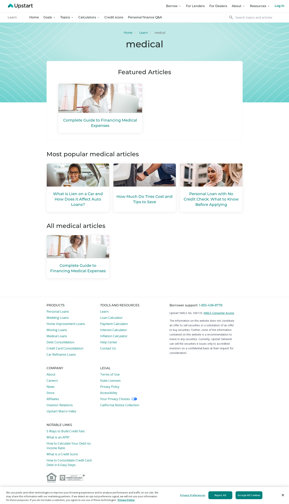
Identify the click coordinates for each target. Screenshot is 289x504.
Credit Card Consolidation (65, 348)
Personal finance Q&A (145, 17)
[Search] (257, 17)
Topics (67, 17)
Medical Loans (57, 336)
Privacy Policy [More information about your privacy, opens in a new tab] (126, 500)
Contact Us (108, 348)
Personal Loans (58, 311)
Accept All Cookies (249, 495)
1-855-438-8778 (210, 305)
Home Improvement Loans (66, 324)
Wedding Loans (58, 318)
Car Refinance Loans (61, 354)
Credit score (113, 17)
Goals (49, 17)
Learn (12, 17)
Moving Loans (57, 330)
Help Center (108, 342)
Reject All (220, 495)
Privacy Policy (109, 387)
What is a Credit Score (62, 454)
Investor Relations (60, 405)
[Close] (283, 495)
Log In (279, 6)
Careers (52, 380)
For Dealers (218, 6)
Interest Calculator (113, 330)
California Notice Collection (119, 405)
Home (34, 17)
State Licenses (110, 380)
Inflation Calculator (114, 336)
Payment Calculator (114, 324)
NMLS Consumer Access (219, 313)
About (238, 6)
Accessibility (108, 393)
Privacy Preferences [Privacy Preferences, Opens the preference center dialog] (192, 495)
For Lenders (195, 6)
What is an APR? (58, 437)
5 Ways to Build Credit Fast (66, 431)
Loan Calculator (111, 318)
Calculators (89, 17)
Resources (260, 6)
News (51, 387)
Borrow (173, 6)
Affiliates (53, 399)
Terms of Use (110, 374)
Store (50, 393)
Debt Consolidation (60, 342)
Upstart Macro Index (61, 411)
